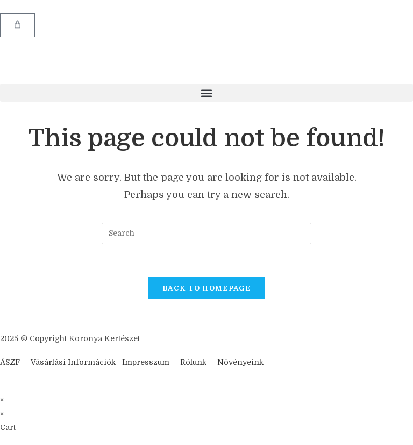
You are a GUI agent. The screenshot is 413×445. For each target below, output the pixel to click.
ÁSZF (10, 362)
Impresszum (145, 362)
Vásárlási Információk (74, 362)
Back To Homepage (206, 288)
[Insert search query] (206, 233)
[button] (206, 93)
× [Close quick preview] (2, 399)
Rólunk (193, 362)
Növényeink (240, 362)
